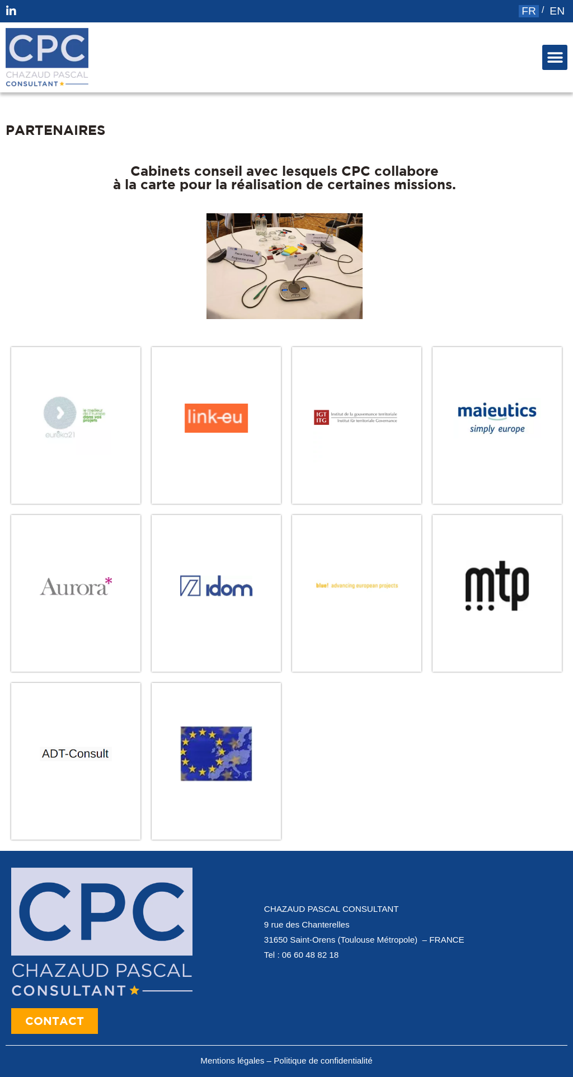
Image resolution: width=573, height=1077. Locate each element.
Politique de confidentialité (323, 1060)
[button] (554, 57)
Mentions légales (232, 1060)
